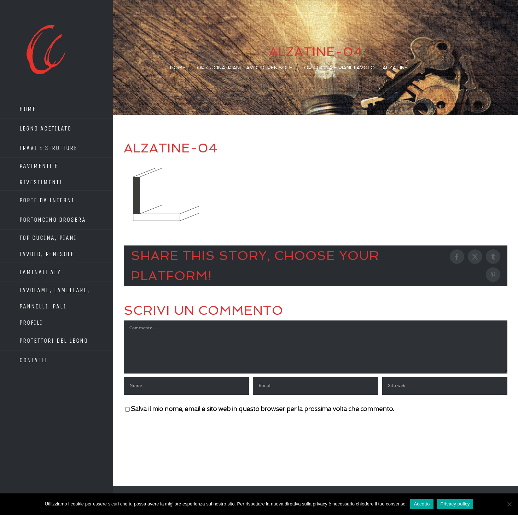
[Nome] (186, 386)
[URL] (444, 386)
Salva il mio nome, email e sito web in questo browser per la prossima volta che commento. (262, 409)
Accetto (422, 504)
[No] (509, 504)
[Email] (315, 386)
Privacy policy (455, 504)
